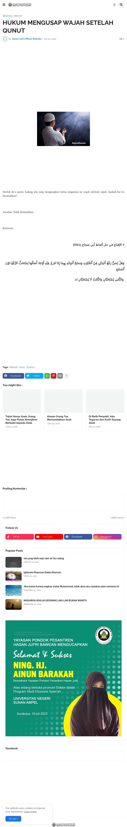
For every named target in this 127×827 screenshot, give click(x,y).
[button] (4, 5)
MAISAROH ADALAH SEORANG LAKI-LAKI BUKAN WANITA (55, 600)
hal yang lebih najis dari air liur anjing (44, 558)
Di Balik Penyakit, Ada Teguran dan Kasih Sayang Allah (105, 419)
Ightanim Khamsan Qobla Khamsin (42, 572)
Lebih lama (117, 517)
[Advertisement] (63, 69)
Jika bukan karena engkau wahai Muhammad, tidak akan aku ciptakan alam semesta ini (71, 586)
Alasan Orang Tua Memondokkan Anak (59, 418)
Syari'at (30, 367)
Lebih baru (10, 517)
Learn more (30, 811)
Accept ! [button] (13, 818)
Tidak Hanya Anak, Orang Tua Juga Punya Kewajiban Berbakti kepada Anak (21, 419)
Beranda (7, 16)
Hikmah (18, 16)
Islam (22, 367)
